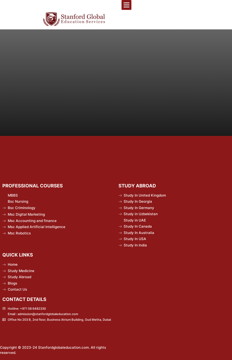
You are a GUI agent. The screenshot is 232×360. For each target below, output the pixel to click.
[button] (126, 5)
